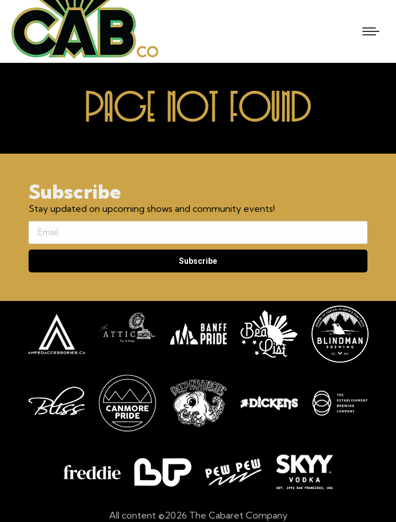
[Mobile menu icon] (371, 31)
